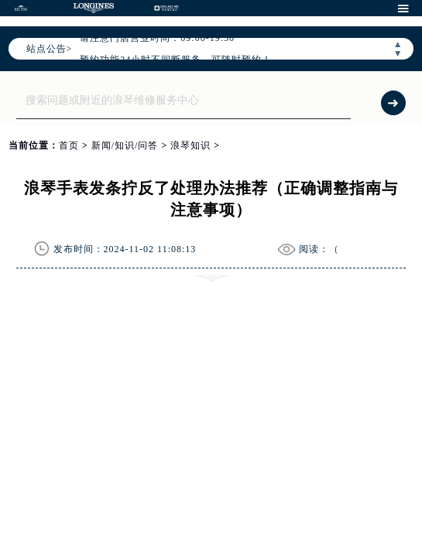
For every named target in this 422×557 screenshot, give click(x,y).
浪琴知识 (190, 145)
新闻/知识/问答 (125, 145)
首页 (69, 145)
